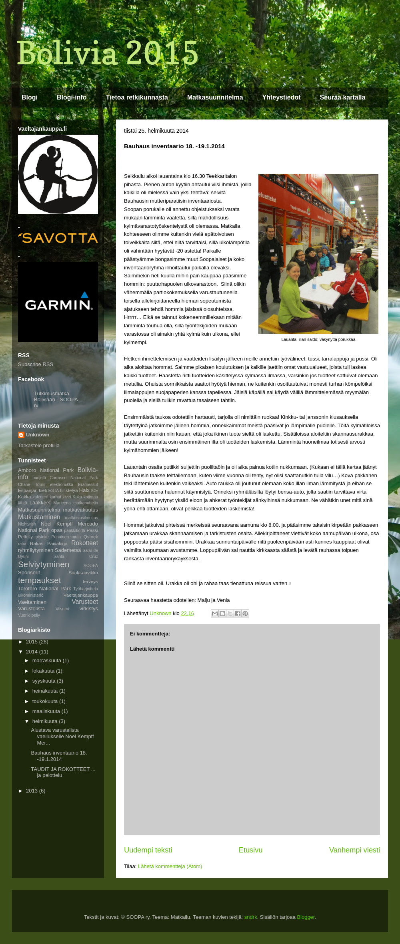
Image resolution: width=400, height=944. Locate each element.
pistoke (42, 537)
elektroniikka (61, 484)
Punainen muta (66, 537)
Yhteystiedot (281, 97)
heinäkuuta (45, 691)
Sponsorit (29, 573)
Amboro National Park (46, 470)
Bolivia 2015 (108, 52)
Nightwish (27, 524)
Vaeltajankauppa (81, 594)
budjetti (39, 478)
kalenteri (40, 497)
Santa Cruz (76, 556)
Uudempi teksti (148, 850)
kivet (67, 497)
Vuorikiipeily (29, 615)
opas (56, 530)
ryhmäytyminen (35, 550)
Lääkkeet (40, 503)
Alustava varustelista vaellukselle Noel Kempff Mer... (62, 736)
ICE (94, 490)
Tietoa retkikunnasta (137, 97)
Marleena (62, 503)
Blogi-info (72, 97)
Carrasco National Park (74, 478)
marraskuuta (47, 660)
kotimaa (91, 497)
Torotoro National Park (44, 588)
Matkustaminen (39, 517)
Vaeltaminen (32, 602)
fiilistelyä (69, 490)
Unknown (38, 435)
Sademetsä (68, 550)
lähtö (22, 503)
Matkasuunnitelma (215, 97)
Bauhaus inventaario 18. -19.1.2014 (59, 756)
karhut (55, 497)
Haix (84, 490)
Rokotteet (84, 543)
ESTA (53, 490)
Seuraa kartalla (343, 97)
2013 (32, 791)
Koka (77, 497)
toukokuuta (45, 701)
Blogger (305, 917)
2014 (32, 652)
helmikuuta (45, 721)
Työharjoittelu (85, 589)
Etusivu (251, 850)
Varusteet (85, 601)
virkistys (89, 608)
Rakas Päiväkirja (48, 543)
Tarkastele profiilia (39, 445)
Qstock (91, 536)
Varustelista (31, 608)
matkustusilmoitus (81, 518)
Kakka (24, 496)
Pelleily (25, 536)
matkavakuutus (80, 510)
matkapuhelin (85, 503)
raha (22, 544)
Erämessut (88, 484)
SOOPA (91, 566)
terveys (90, 581)
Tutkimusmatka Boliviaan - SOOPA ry (56, 399)
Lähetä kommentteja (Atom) (170, 866)
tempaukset (39, 580)
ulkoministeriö (31, 595)
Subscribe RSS (35, 364)
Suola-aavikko (83, 572)
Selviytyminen (43, 564)
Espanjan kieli (32, 490)
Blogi (30, 97)
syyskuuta (44, 681)
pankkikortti (74, 530)
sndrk (250, 917)
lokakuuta (44, 671)
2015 (32, 642)
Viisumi (62, 609)
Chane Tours (31, 484)
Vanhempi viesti (354, 850)
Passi (92, 530)
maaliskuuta (47, 711)
